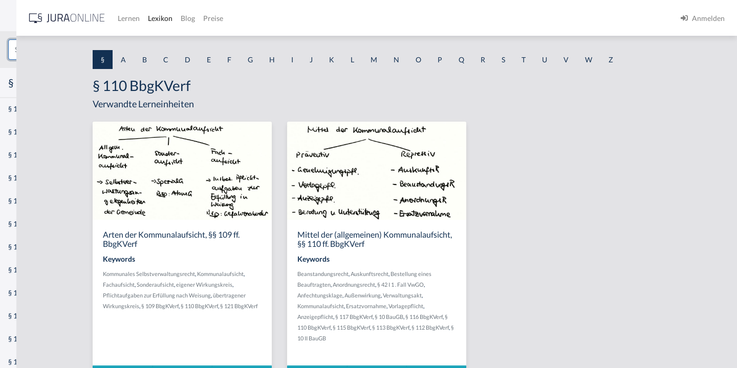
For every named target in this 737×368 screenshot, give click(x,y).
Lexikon (307, 18)
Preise (361, 18)
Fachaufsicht (197, 284)
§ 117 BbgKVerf (429, 316)
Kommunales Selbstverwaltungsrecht (228, 273)
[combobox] (82, 49)
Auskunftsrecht (445, 273)
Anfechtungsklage (395, 295)
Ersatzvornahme (441, 306)
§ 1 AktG (21, 108)
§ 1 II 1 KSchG (30, 338)
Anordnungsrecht (429, 284)
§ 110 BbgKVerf (278, 306)
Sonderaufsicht (234, 284)
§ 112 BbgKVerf (505, 327)
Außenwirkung (438, 295)
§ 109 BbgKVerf (238, 306)
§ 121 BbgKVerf (318, 306)
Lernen (276, 18)
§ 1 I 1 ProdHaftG (35, 223)
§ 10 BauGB (464, 316)
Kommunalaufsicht (299, 273)
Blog (335, 18)
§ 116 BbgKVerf (499, 316)
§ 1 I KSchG (26, 315)
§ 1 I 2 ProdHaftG (35, 269)
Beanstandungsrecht (398, 273)
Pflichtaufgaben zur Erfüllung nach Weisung (236, 295)
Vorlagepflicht (481, 306)
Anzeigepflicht (390, 316)
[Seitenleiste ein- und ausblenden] (147, 15)
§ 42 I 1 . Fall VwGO (475, 284)
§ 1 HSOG (23, 200)
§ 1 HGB (21, 177)
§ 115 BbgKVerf (426, 327)
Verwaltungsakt (477, 295)
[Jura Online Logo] (214, 18)
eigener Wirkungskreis (283, 284)
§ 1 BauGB (24, 131)
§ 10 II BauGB (389, 338)
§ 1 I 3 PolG (26, 292)
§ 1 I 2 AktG (26, 246)
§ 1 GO (19, 154)
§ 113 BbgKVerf (466, 327)
